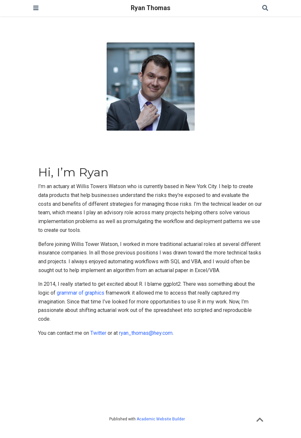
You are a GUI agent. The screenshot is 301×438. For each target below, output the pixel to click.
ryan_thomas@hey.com (146, 333)
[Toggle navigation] (35, 8)
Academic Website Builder (161, 419)
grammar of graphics (80, 293)
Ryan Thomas (150, 8)
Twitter (98, 333)
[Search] (265, 8)
